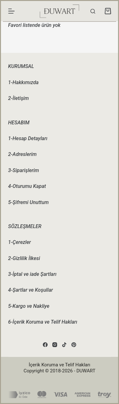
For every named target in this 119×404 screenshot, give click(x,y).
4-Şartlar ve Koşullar (30, 290)
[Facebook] (45, 344)
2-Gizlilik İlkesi (24, 258)
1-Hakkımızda (23, 82)
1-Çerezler (19, 242)
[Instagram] (54, 344)
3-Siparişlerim (23, 170)
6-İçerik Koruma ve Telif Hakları (42, 322)
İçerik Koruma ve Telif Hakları (59, 365)
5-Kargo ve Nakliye (29, 306)
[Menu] (11, 11)
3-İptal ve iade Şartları (32, 274)
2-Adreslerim (22, 154)
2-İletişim (18, 98)
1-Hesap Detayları (28, 138)
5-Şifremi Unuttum (28, 202)
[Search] (92, 11)
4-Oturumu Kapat (27, 186)
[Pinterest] (73, 344)
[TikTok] (64, 344)
